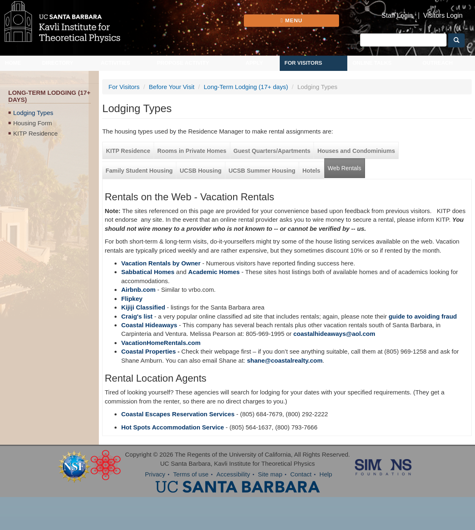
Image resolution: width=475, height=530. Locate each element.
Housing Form (32, 123)
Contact (300, 474)
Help (325, 474)
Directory (57, 63)
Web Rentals (344, 168)
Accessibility (233, 474)
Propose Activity (183, 63)
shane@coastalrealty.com (285, 360)
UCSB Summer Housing (262, 170)
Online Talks (371, 63)
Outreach (437, 63)
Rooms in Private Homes (192, 151)
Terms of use (190, 474)
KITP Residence (35, 133)
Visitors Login (443, 15)
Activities (116, 63)
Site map (270, 474)
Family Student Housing (139, 170)
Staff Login (397, 15)
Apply (254, 63)
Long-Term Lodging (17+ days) (246, 86)
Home (13, 63)
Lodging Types (33, 112)
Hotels (311, 170)
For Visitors (304, 63)
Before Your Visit (171, 86)
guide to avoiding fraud (422, 316)
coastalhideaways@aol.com (334, 333)
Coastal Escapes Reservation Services (177, 413)
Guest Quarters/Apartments (272, 151)
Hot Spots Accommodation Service (172, 427)
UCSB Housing (200, 170)
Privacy (155, 474)
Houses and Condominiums (356, 151)
